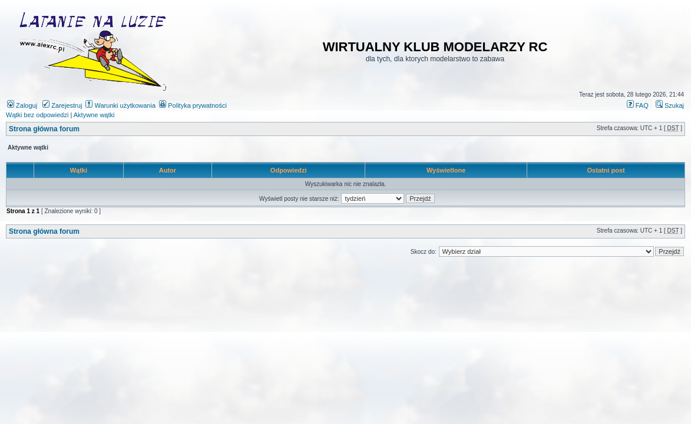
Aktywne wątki (94, 114)
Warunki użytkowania (120, 105)
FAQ (638, 105)
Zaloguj (22, 105)
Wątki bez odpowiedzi (37, 114)
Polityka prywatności (193, 105)
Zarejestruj (62, 105)
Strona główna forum (44, 129)
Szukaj (670, 105)
